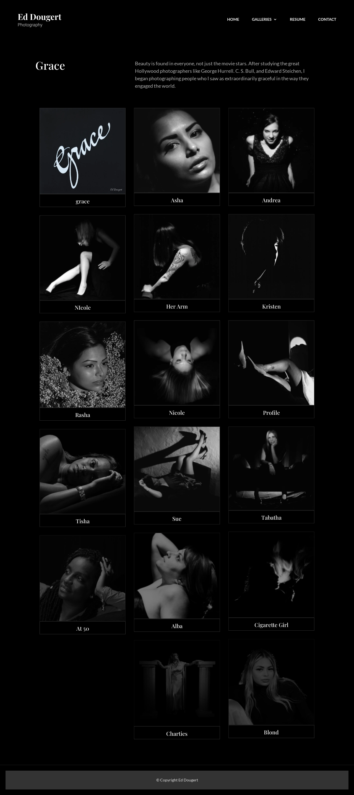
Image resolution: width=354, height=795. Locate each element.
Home (233, 19)
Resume (297, 19)
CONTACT (327, 19)
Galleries (262, 19)
